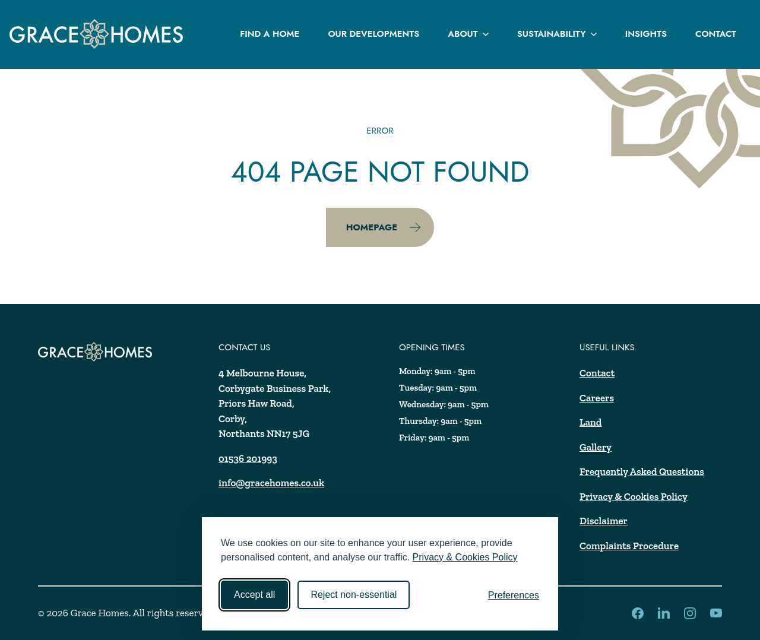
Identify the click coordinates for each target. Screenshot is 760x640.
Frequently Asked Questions (642, 471)
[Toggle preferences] (513, 595)
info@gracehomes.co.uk (271, 483)
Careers (597, 398)
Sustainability (557, 33)
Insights (646, 33)
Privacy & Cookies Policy (465, 557)
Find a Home (269, 33)
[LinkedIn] (638, 613)
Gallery (596, 447)
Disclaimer (604, 521)
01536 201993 (247, 458)
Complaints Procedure (629, 546)
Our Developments (373, 33)
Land (590, 422)
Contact (715, 33)
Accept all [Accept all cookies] (254, 595)
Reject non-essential (354, 595)
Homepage (384, 227)
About (468, 33)
